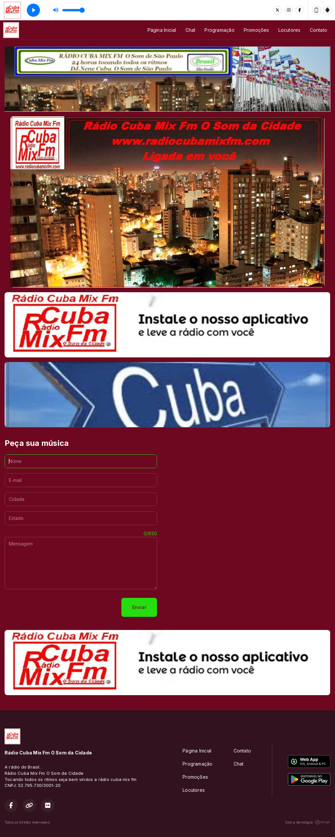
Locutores (289, 30)
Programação (219, 30)
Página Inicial (162, 30)
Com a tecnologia (307, 822)
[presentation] (54, 607)
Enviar (139, 607)
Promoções (256, 30)
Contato (318, 30)
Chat (190, 30)
